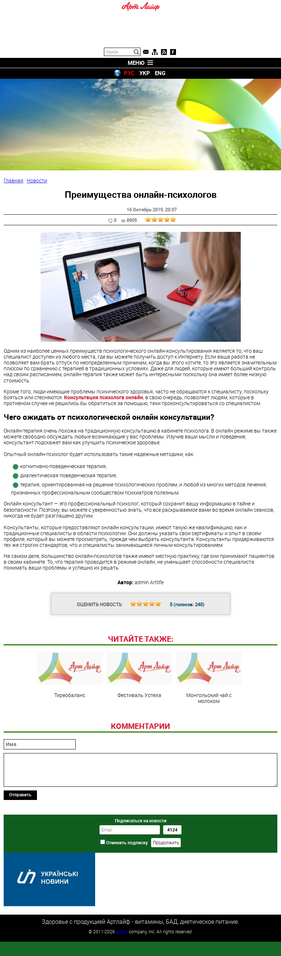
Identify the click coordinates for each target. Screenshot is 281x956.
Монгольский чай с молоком (209, 728)
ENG (160, 73)
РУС (129, 73)
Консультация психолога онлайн (103, 397)
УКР (144, 73)
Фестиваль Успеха (139, 725)
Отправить (20, 845)
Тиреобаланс (70, 725)
